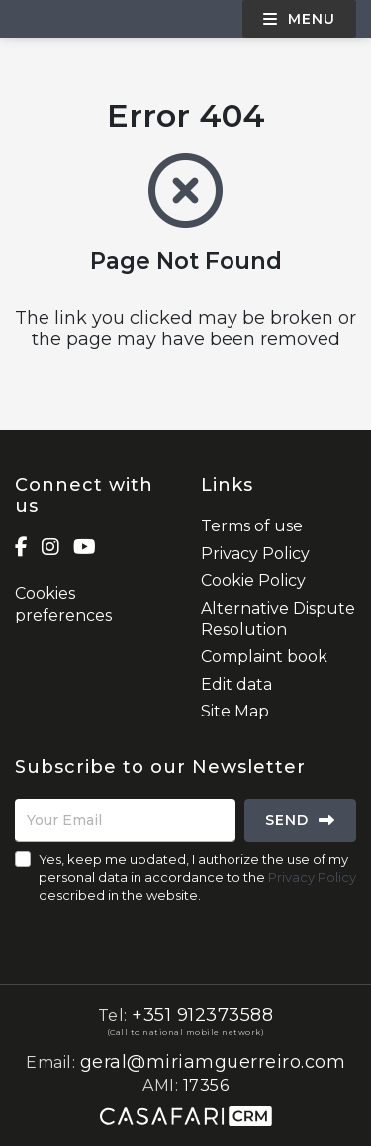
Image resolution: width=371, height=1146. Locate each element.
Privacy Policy (255, 553)
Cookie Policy (253, 580)
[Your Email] (125, 820)
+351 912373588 (202, 1015)
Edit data (236, 684)
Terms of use (252, 526)
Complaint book (264, 656)
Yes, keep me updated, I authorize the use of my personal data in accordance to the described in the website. (197, 877)
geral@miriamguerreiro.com (213, 1062)
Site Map (235, 711)
